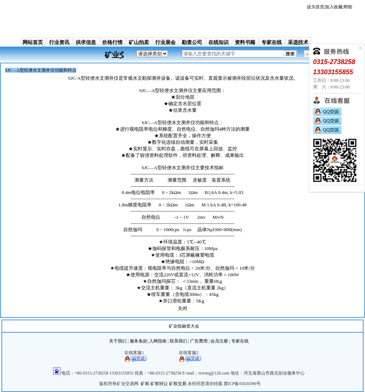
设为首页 (315, 6)
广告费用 (199, 341)
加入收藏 (333, 6)
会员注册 (219, 341)
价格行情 (112, 42)
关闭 (182, 308)
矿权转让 (159, 383)
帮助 (348, 6)
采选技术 (298, 42)
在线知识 (218, 42)
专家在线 (271, 42)
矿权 (145, 383)
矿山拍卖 (139, 42)
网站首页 (33, 42)
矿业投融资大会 (184, 326)
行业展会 (165, 42)
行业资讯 (59, 42)
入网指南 (158, 341)
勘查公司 (192, 42)
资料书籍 (245, 42)
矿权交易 (177, 383)
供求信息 (86, 42)
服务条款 (138, 341)
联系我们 (178, 341)
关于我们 (118, 341)
